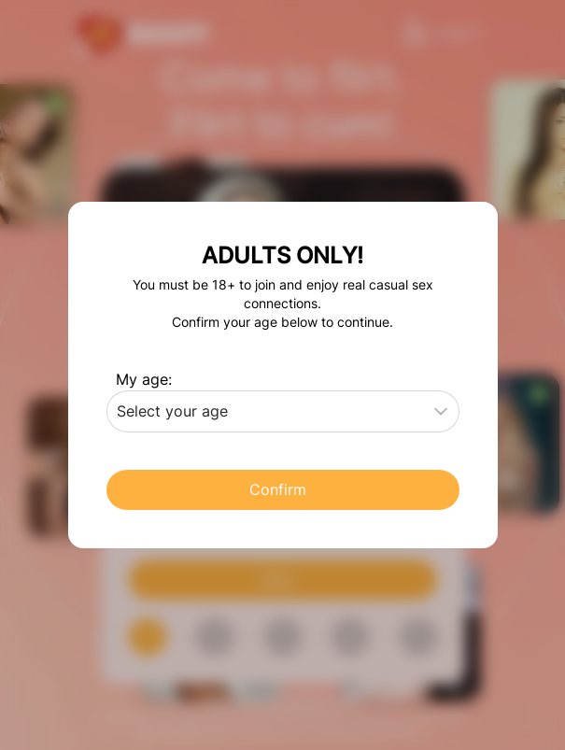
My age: (144, 379)
